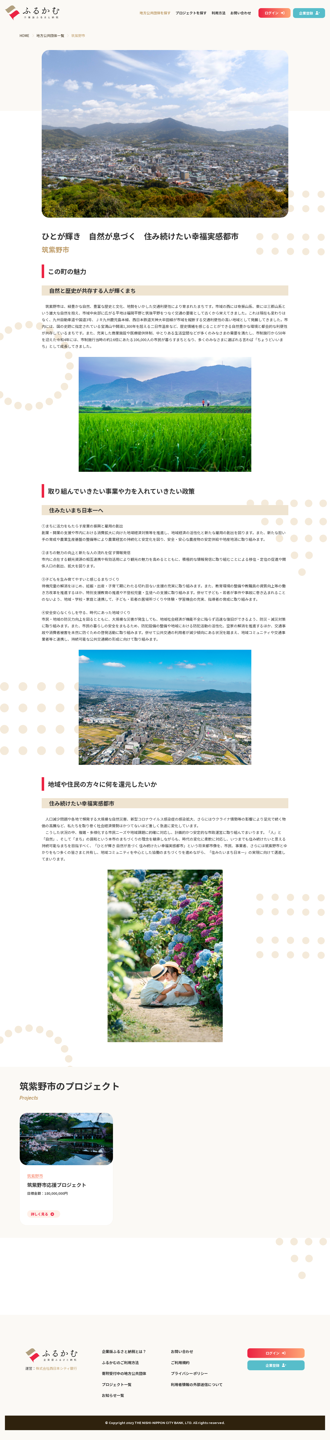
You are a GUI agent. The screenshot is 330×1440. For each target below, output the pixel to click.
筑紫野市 (35, 1176)
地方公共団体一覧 (50, 35)
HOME (24, 35)
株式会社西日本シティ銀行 (56, 1368)
